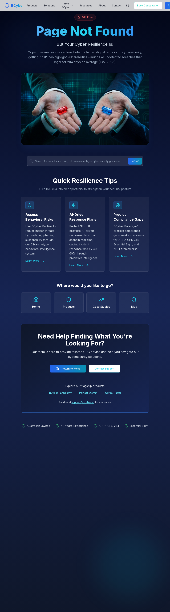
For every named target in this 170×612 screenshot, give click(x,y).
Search (135, 160)
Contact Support (104, 368)
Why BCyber (67, 5)
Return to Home (67, 368)
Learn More (35, 260)
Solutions (49, 5)
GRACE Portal (113, 392)
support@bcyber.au (83, 402)
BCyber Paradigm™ (60, 392)
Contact (117, 5)
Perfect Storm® (88, 392)
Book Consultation (148, 5)
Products (32, 5)
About (102, 5)
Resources (85, 5)
